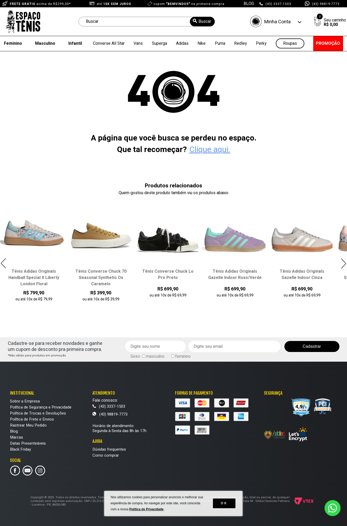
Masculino (45, 43)
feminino (183, 356)
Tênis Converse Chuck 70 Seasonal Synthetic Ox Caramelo (100, 277)
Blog (14, 431)
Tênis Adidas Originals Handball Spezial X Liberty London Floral (33, 277)
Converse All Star (109, 43)
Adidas (182, 43)
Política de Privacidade (146, 510)
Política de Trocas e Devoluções (38, 413)
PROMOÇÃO (328, 43)
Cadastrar (311, 346)
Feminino (13, 43)
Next (343, 263)
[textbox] (147, 21)
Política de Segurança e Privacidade (40, 407)
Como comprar (105, 455)
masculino (155, 356)
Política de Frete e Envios (32, 419)
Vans (138, 43)
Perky (261, 43)
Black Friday (20, 449)
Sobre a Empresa (25, 401)
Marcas (16, 437)
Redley (240, 43)
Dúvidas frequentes (109, 449)
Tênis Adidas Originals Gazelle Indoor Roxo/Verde (235, 274)
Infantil (75, 43)
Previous (3, 263)
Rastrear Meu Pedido (28, 425)
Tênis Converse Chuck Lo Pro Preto (168, 274)
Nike (201, 43)
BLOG (249, 4)
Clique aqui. (209, 149)
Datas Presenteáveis (28, 443)
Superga (159, 43)
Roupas (290, 44)
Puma (220, 43)
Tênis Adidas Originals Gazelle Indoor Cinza (302, 274)
